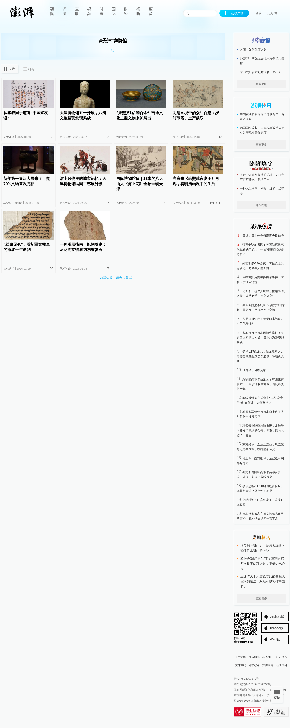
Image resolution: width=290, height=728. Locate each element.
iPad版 (275, 639)
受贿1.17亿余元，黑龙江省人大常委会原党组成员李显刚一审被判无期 (260, 356)
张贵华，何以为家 (254, 370)
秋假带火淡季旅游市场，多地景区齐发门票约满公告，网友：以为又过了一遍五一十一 (260, 430)
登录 (258, 13)
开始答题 (261, 205)
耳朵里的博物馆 (13, 202)
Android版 (277, 616)
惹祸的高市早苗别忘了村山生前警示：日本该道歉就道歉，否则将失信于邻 (260, 384)
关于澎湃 (240, 657)
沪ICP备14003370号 (246, 678)
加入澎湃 (254, 657)
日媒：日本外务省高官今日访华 (263, 235)
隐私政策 (254, 665)
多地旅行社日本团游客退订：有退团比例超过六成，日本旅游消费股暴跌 (260, 337)
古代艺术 (65, 137)
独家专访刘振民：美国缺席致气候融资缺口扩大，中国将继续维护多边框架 (260, 249)
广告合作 (281, 657)
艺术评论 (8, 137)
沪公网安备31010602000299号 (253, 684)
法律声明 (240, 665)
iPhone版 (276, 628)
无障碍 (272, 13)
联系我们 (267, 657)
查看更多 (261, 84)
